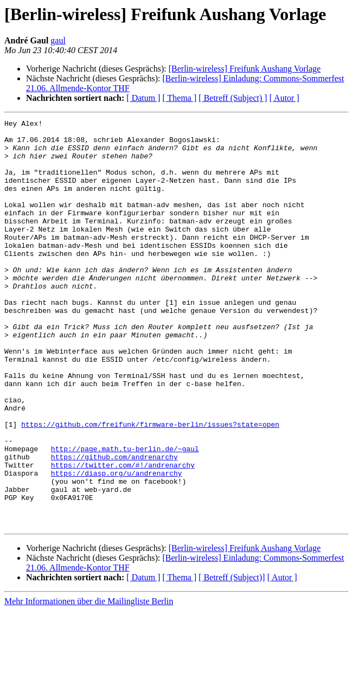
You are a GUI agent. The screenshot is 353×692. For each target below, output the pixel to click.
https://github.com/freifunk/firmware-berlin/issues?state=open (150, 486)
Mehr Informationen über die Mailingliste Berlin (88, 682)
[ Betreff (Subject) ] (232, 97)
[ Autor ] (284, 97)
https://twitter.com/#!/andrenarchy (123, 535)
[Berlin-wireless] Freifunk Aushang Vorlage (245, 68)
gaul (58, 40)
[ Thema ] (180, 97)
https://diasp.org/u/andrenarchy (116, 544)
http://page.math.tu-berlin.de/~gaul (125, 515)
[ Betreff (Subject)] (231, 658)
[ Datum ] (143, 97)
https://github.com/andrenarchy (114, 525)
